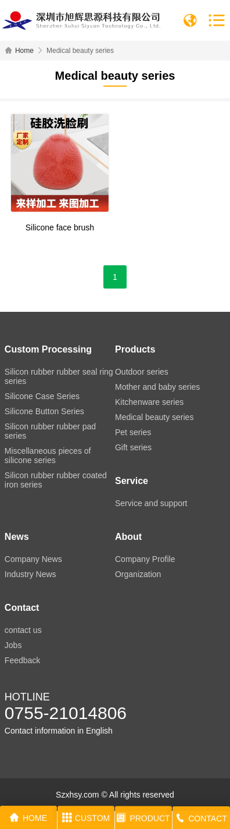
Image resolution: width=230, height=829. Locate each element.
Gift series (133, 447)
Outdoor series (141, 371)
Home (24, 51)
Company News (33, 559)
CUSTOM (86, 819)
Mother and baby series (157, 387)
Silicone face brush (60, 227)
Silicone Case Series (42, 396)
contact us (23, 630)
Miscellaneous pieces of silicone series (48, 455)
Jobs (13, 645)
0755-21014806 (66, 713)
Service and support (151, 503)
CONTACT (201, 820)
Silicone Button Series (44, 411)
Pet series (133, 432)
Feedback (22, 660)
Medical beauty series (154, 417)
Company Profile (145, 559)
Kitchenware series (149, 402)
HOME (28, 818)
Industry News (30, 574)
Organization (138, 574)
